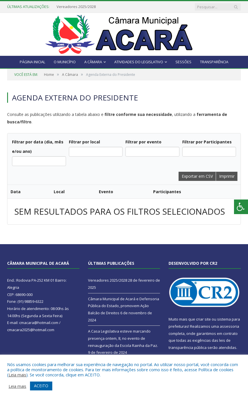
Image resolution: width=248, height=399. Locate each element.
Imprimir (227, 176)
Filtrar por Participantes (207, 142)
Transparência (214, 61)
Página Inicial (32, 61)
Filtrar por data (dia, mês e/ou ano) (37, 146)
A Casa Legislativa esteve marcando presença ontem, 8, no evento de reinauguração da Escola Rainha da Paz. (123, 338)
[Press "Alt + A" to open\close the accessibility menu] (241, 207)
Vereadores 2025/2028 (76, 6)
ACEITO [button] (41, 385)
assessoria (229, 326)
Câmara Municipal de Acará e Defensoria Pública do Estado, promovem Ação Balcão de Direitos (123, 305)
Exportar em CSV (197, 176)
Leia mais (17, 375)
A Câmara (93, 61)
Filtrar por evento (143, 142)
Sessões (183, 61)
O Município (65, 61)
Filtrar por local (84, 142)
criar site (203, 319)
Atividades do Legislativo (138, 61)
